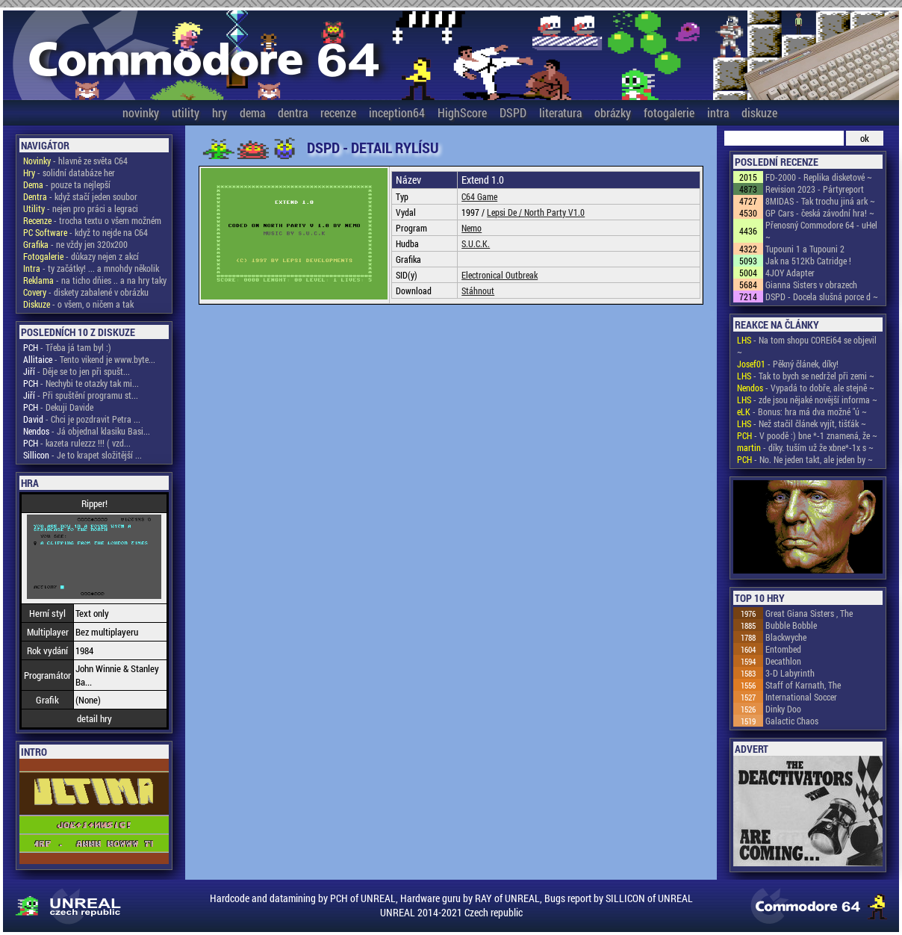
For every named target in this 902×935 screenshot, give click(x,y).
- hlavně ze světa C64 (75, 161)
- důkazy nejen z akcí (81, 256)
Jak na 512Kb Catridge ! (808, 261)
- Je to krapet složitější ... (82, 455)
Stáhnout (477, 290)
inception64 (397, 112)
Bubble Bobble (791, 625)
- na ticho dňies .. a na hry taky (95, 280)
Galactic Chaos (791, 721)
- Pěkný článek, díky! (788, 364)
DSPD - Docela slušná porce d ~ (821, 296)
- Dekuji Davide (58, 407)
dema (252, 112)
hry (219, 112)
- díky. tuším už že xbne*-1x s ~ (805, 447)
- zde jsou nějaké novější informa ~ (807, 400)
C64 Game (479, 196)
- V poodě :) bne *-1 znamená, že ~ (807, 435)
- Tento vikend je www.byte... (89, 359)
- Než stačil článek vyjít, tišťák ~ (801, 423)
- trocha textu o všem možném (92, 220)
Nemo (471, 228)
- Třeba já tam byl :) (67, 347)
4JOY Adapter (790, 273)
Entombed (783, 649)
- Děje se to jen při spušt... (76, 371)
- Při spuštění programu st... (80, 395)
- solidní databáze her (69, 172)
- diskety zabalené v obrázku (86, 292)
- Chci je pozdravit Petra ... (81, 419)
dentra (293, 112)
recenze (338, 112)
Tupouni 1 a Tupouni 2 (805, 249)
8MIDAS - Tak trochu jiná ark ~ (820, 201)
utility (185, 112)
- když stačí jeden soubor (80, 196)
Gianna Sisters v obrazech (811, 285)
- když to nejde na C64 (85, 232)
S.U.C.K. (475, 243)
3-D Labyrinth (790, 673)
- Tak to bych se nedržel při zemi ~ (805, 376)
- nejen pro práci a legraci (80, 208)
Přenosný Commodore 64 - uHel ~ (821, 231)
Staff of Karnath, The (803, 685)
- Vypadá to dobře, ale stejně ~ (805, 388)
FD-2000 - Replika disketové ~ (818, 177)
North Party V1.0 (554, 212)
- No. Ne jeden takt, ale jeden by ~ (805, 459)
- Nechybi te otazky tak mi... (81, 383)
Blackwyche (785, 637)
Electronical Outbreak (499, 275)
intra (718, 112)
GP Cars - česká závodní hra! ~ (819, 213)
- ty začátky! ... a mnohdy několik (91, 268)
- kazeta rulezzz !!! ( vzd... (77, 443)
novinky (140, 112)
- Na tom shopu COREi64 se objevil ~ (807, 346)
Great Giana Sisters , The (809, 613)
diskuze (759, 112)
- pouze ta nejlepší (67, 184)
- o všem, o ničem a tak (78, 304)
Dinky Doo (783, 709)
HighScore (462, 112)
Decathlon (783, 661)
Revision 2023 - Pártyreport (814, 189)
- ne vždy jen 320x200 (75, 244)
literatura (560, 112)
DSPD (513, 112)
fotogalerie (669, 112)
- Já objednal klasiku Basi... (86, 431)
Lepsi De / (505, 212)
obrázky (612, 112)
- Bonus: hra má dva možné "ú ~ (802, 411)
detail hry (94, 718)
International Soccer (801, 697)
